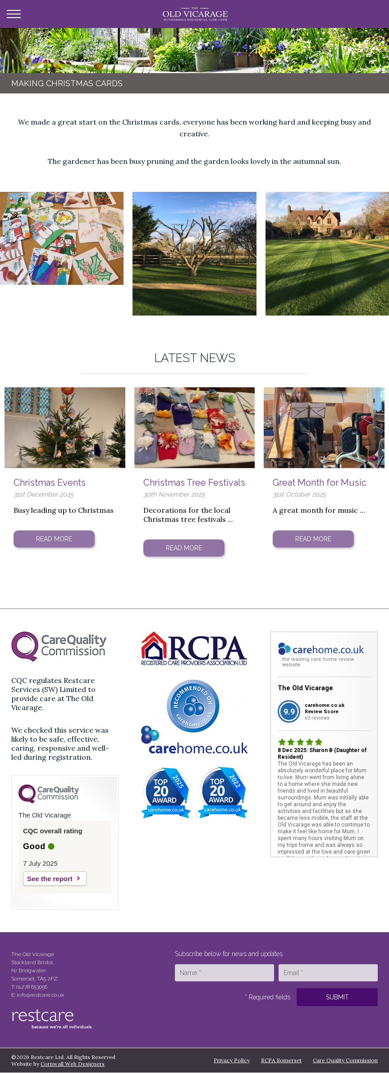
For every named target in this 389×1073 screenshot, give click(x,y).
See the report (50, 879)
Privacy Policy (232, 1060)
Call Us (372, 14)
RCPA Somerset (281, 1060)
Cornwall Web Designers (73, 1063)
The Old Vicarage (305, 688)
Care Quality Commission (345, 1060)
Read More (54, 539)
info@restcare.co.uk (40, 995)
